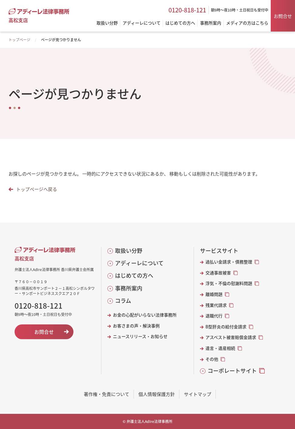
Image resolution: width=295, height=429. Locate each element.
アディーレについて (139, 263)
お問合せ (283, 16)
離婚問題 (213, 294)
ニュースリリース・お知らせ (140, 336)
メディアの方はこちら (247, 23)
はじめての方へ (134, 275)
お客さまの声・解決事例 (136, 326)
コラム (123, 300)
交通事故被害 (218, 273)
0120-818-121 (187, 10)
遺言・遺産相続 (220, 348)
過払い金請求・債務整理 (228, 262)
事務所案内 (128, 288)
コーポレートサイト (232, 370)
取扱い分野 (128, 250)
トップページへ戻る (36, 189)
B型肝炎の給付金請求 (225, 327)
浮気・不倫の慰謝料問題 (228, 283)
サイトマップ (197, 394)
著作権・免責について (106, 394)
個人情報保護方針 (156, 394)
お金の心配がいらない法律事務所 (145, 315)
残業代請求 (216, 305)
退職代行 (213, 316)
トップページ (19, 39)
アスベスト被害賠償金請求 (230, 337)
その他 (211, 359)
